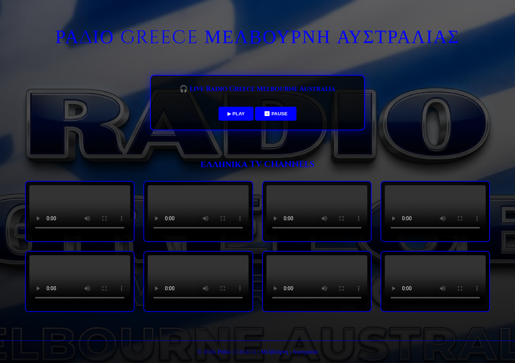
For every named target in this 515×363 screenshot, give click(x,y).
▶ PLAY (236, 113)
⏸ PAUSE (276, 113)
